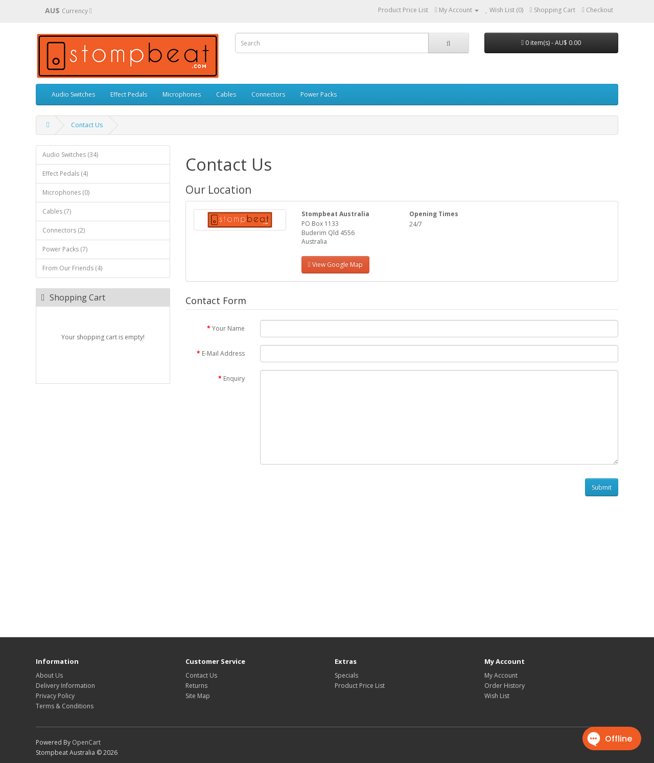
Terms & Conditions (65, 706)
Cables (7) (56, 211)
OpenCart (86, 742)
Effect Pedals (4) (65, 173)
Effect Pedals (128, 94)
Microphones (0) (65, 192)
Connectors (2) (63, 230)
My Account (501, 675)
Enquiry (234, 378)
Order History (504, 685)
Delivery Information (65, 685)
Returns (196, 685)
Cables (226, 94)
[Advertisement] (402, 567)
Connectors (268, 94)
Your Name (228, 328)
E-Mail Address (223, 353)
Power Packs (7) (64, 249)
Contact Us (87, 125)
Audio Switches (73, 94)
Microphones (181, 94)
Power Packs (318, 94)
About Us (49, 675)
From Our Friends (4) (72, 268)
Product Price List (403, 10)
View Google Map (335, 264)
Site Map (197, 695)
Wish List (496, 695)
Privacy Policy (55, 695)
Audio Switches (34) (70, 154)
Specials (346, 675)
